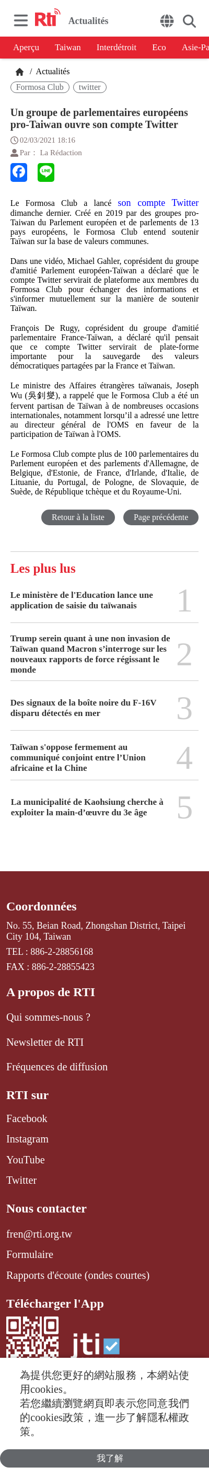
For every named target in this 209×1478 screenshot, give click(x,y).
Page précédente (161, 517)
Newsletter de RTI (45, 1042)
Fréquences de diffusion (57, 1066)
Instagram (27, 1139)
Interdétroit (116, 47)
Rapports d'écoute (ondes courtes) (77, 1275)
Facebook (27, 1118)
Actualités (51, 71)
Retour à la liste (78, 517)
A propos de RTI (50, 992)
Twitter (21, 1180)
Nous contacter (46, 1208)
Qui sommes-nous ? (48, 1017)
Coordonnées (41, 906)
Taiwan (68, 47)
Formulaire (29, 1254)
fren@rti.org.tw (39, 1234)
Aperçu (26, 47)
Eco (159, 47)
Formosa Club (40, 87)
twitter (90, 87)
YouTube (25, 1159)
